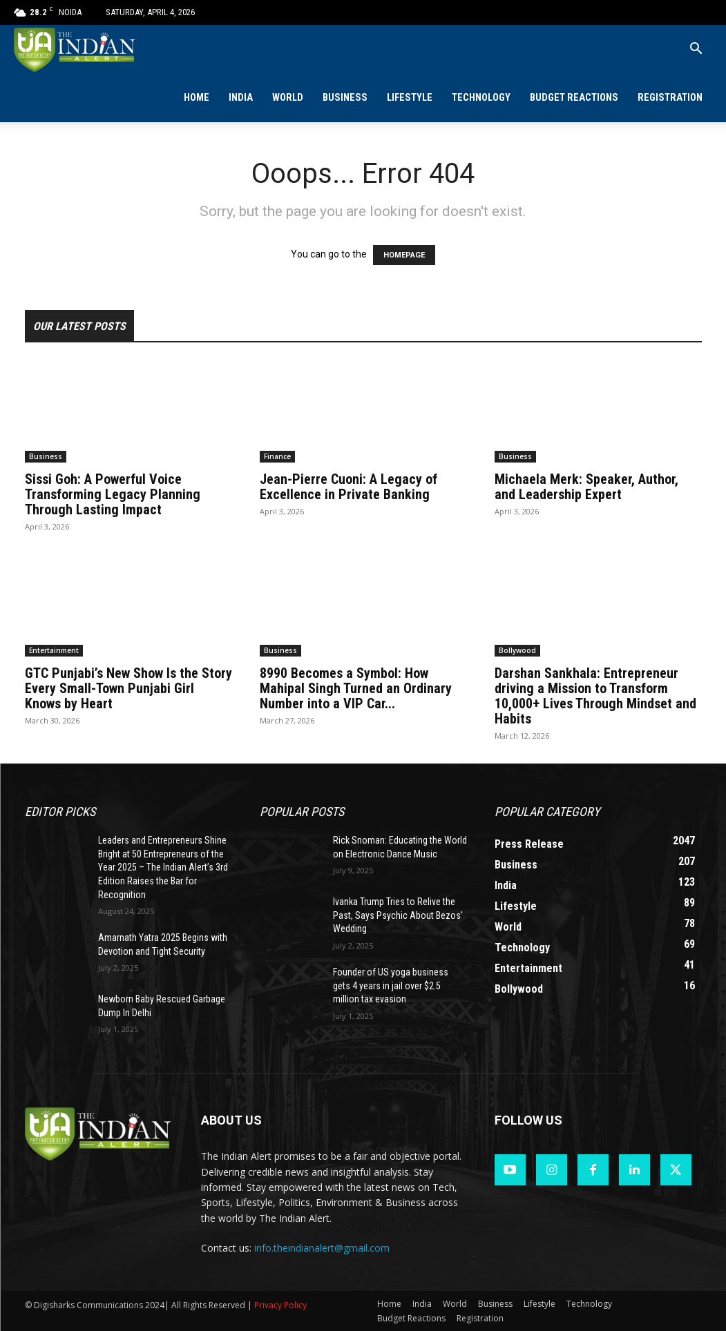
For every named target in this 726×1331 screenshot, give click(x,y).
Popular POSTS (302, 811)
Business (345, 98)
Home (196, 98)
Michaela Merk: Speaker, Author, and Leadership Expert (586, 487)
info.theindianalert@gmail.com (322, 1247)
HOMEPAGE (404, 255)
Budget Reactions (574, 98)
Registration (670, 98)
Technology (481, 98)
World (287, 98)
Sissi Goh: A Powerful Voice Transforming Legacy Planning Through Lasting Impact (112, 494)
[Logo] (75, 49)
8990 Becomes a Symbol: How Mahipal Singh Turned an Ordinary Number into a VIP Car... (356, 688)
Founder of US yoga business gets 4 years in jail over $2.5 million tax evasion (390, 985)
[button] (695, 50)
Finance (277, 456)
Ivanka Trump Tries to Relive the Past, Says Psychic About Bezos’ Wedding (398, 915)
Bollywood (517, 650)
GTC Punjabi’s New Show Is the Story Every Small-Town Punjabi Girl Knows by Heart (128, 688)
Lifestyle (409, 98)
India (241, 98)
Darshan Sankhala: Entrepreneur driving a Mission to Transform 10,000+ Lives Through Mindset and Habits (595, 696)
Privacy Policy (280, 1305)
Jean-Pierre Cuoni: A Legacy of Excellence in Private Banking (348, 487)
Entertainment (54, 650)
